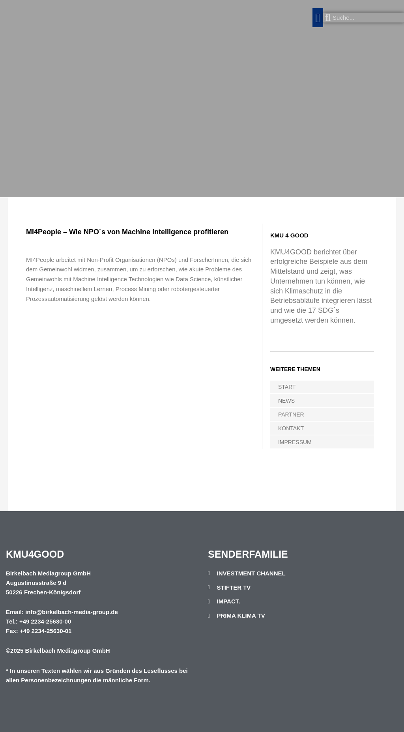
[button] (318, 17)
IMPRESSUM (295, 442)
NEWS (286, 401)
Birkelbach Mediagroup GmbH (67, 650)
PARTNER (291, 414)
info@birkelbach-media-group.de (71, 612)
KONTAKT (291, 428)
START (287, 387)
